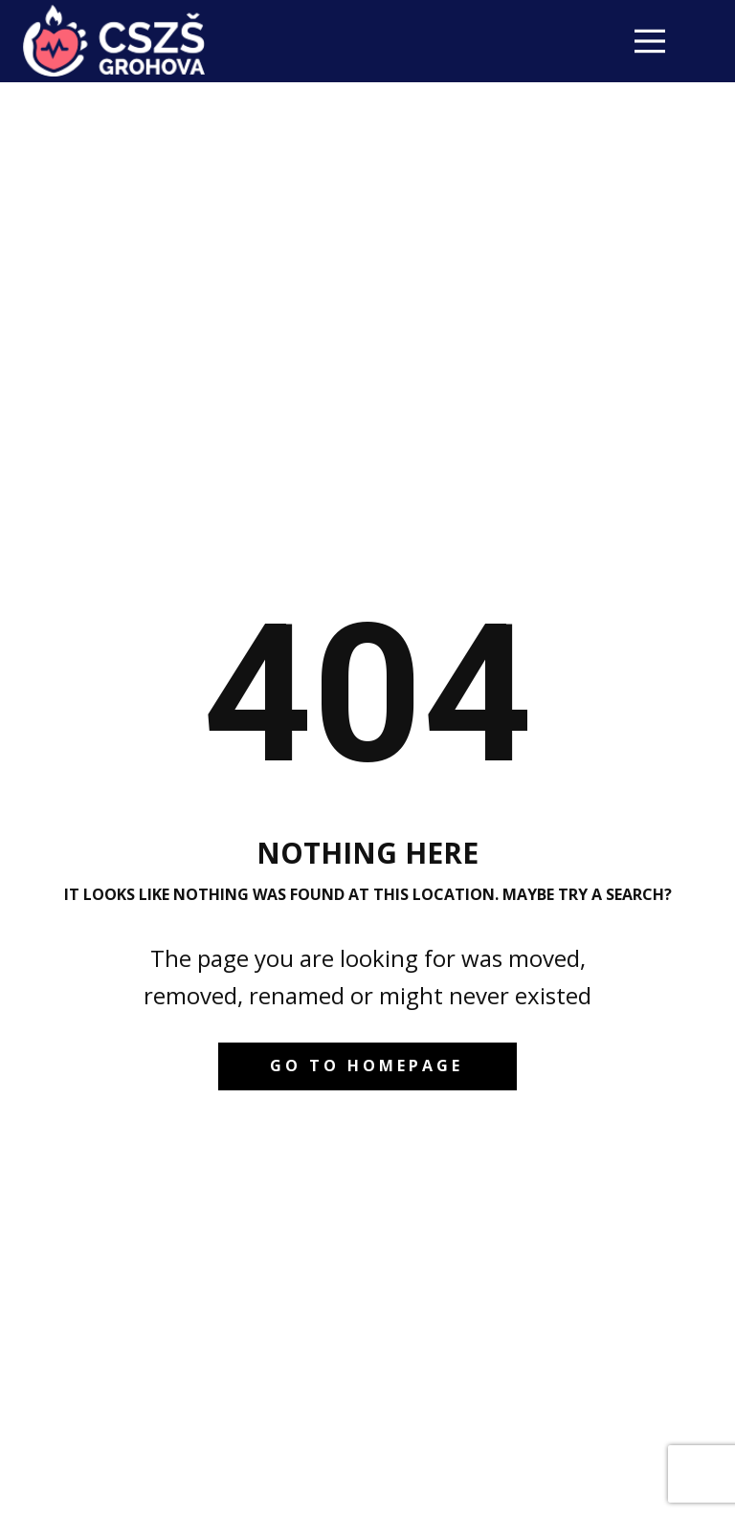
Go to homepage (366, 1065)
